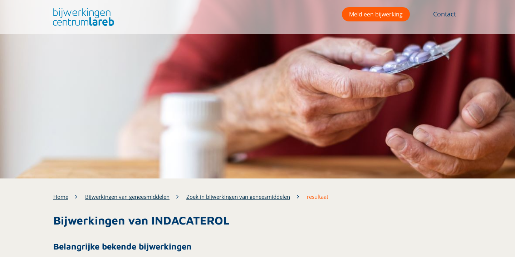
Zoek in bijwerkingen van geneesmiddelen (238, 196)
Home (60, 196)
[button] (81, 17)
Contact (444, 14)
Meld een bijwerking (376, 14)
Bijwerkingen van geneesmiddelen (127, 196)
